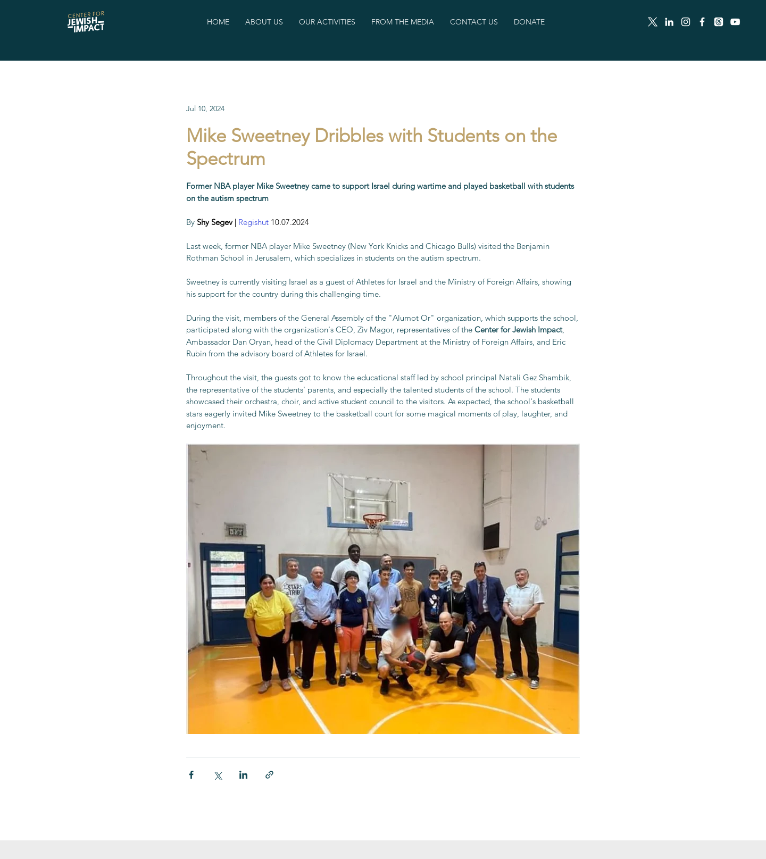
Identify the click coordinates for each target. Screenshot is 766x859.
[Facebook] (702, 22)
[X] (653, 22)
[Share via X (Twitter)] (217, 775)
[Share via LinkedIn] (243, 775)
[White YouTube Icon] (735, 22)
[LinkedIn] (669, 22)
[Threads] (719, 22)
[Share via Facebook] (191, 775)
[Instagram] (686, 22)
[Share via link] (269, 775)
